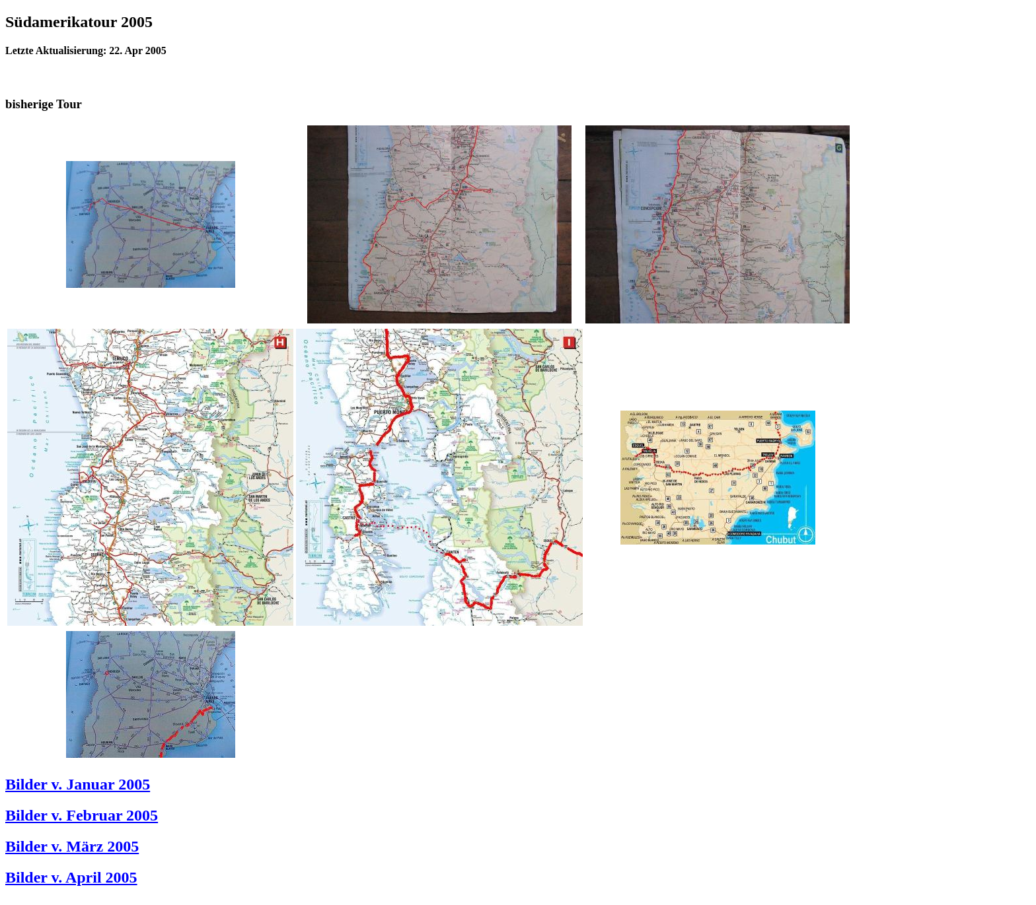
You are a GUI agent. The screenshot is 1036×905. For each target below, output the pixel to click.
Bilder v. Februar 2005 (81, 815)
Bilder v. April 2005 (71, 877)
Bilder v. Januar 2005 (77, 784)
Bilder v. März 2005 (72, 846)
